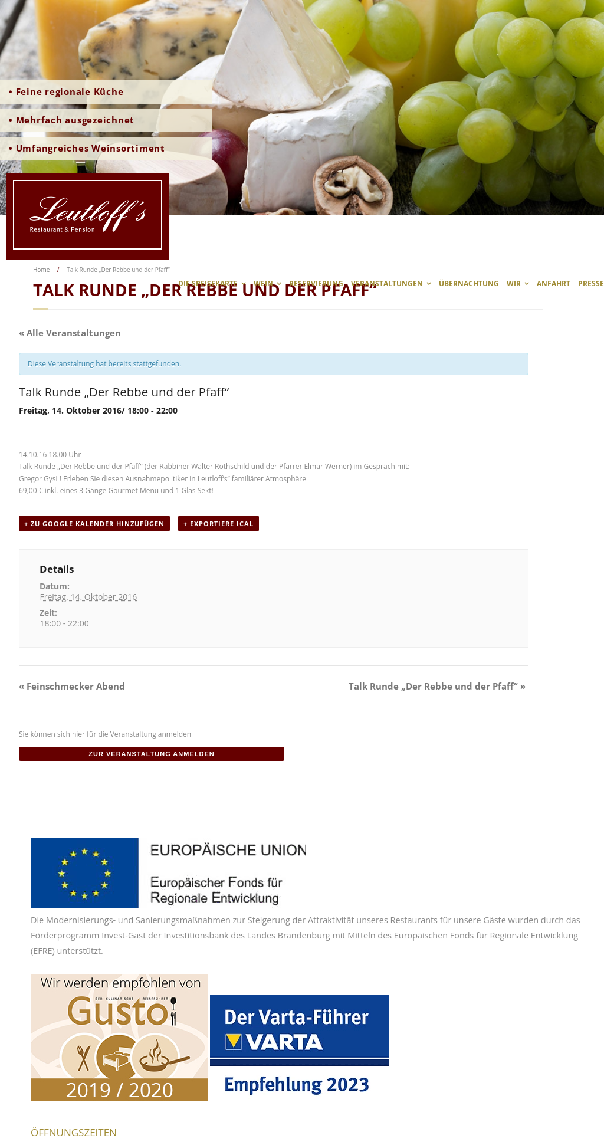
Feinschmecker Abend (72, 686)
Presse (591, 283)
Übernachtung (469, 283)
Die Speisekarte (208, 283)
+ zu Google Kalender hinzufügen (94, 523)
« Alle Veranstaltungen (70, 333)
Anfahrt (553, 283)
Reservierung (316, 283)
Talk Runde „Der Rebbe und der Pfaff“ (437, 686)
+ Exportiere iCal (218, 523)
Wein (263, 283)
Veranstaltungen (387, 283)
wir (514, 283)
